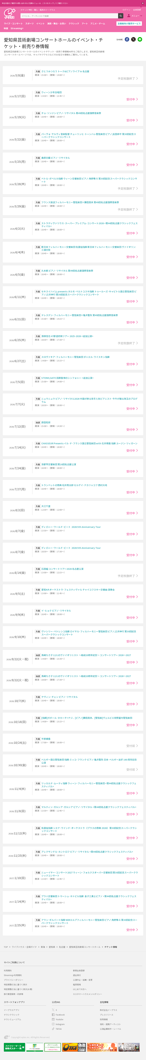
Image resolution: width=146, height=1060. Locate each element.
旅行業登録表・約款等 (13, 994)
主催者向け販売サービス (129, 23)
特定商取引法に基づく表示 (15, 984)
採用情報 (104, 1019)
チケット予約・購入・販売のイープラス (37, 9)
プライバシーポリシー (13, 979)
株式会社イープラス (108, 1010)
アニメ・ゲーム (97, 23)
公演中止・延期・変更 (82, 979)
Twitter (133, 39)
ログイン (126, 10)
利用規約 (8, 970)
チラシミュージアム (12, 1019)
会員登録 (137, 10)
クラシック (74, 23)
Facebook (60, 1014)
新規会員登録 (79, 970)
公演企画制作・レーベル (110, 1028)
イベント (40, 23)
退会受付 (77, 975)
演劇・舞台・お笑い (56, 23)
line (140, 39)
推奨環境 (77, 984)
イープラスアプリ (11, 1010)
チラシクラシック (11, 1014)
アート (85, 23)
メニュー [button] (135, 15)
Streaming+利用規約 (13, 975)
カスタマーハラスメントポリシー (87, 994)
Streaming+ (17, 28)
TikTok (59, 1028)
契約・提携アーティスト (110, 1024)
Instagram (60, 1024)
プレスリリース (106, 1014)
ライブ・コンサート (13, 23)
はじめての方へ (80, 989)
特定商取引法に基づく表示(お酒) (18, 989)
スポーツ (29, 23)
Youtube (59, 1019)
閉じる (142, 3)
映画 (6, 28)
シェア (127, 39)
